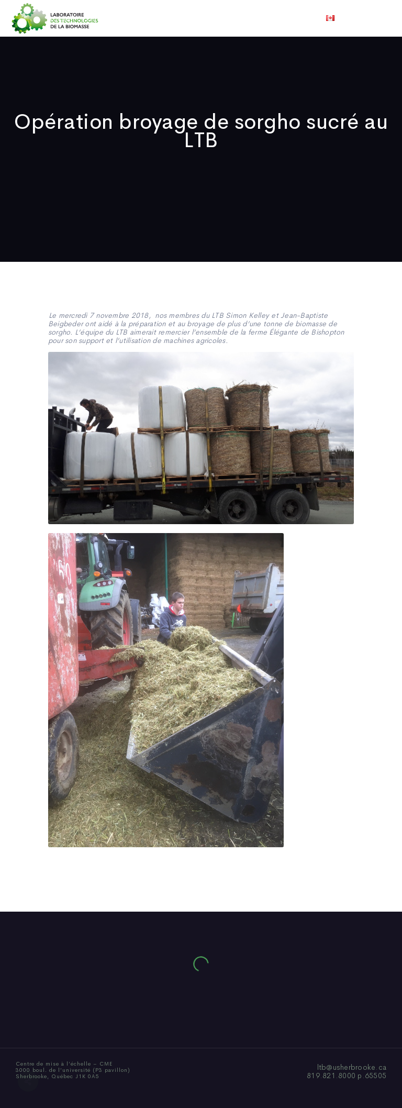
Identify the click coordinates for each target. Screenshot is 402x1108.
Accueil (61, 18)
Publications (186, 18)
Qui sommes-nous (119, 18)
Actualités (240, 18)
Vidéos (283, 18)
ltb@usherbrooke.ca (352, 1067)
